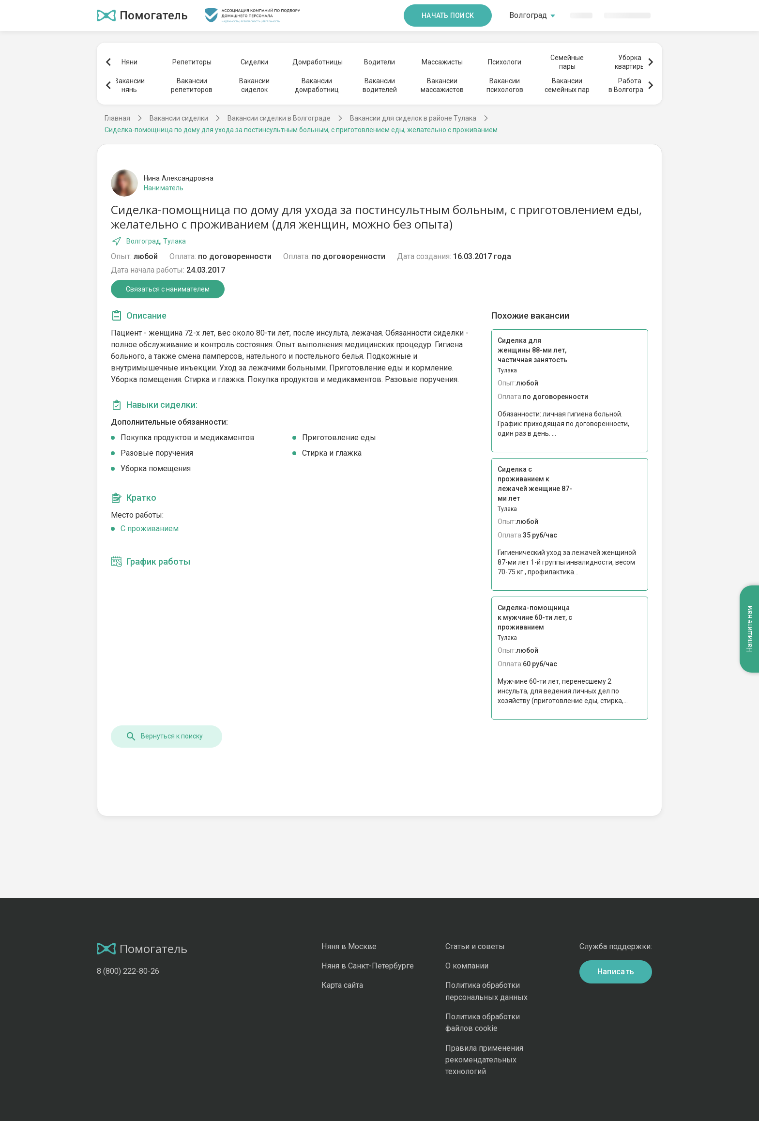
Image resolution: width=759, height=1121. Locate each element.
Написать (616, 971)
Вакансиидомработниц (317, 85)
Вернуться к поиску (164, 736)
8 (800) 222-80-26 (128, 971)
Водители (379, 62)
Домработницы (317, 62)
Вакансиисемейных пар (567, 85)
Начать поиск (448, 15)
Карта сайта (342, 985)
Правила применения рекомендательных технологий (484, 1060)
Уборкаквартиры (630, 62)
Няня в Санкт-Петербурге (367, 965)
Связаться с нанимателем (168, 289)
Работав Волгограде (630, 85)
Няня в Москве (349, 946)
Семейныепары (567, 62)
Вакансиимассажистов (442, 85)
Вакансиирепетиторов (192, 85)
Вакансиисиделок (254, 85)
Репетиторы (192, 62)
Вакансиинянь (129, 85)
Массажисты (442, 62)
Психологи (504, 62)
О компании (466, 965)
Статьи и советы (475, 946)
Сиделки (254, 62)
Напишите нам (749, 629)
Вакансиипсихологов (504, 85)
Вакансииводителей (380, 85)
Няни (129, 62)
